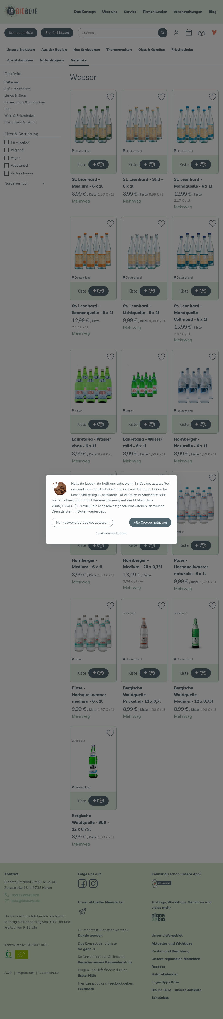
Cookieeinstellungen (111, 533)
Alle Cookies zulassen (150, 522)
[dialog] (111, 509)
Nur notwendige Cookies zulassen (82, 522)
